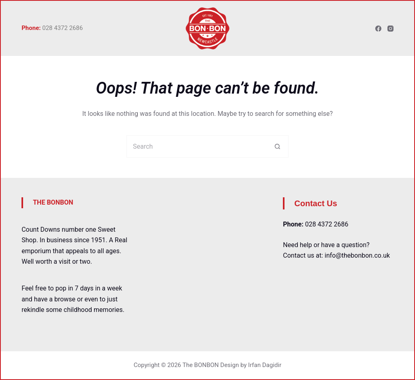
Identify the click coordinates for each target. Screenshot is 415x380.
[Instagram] (390, 29)
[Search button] (277, 146)
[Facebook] (378, 29)
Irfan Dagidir (264, 365)
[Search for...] (196, 146)
